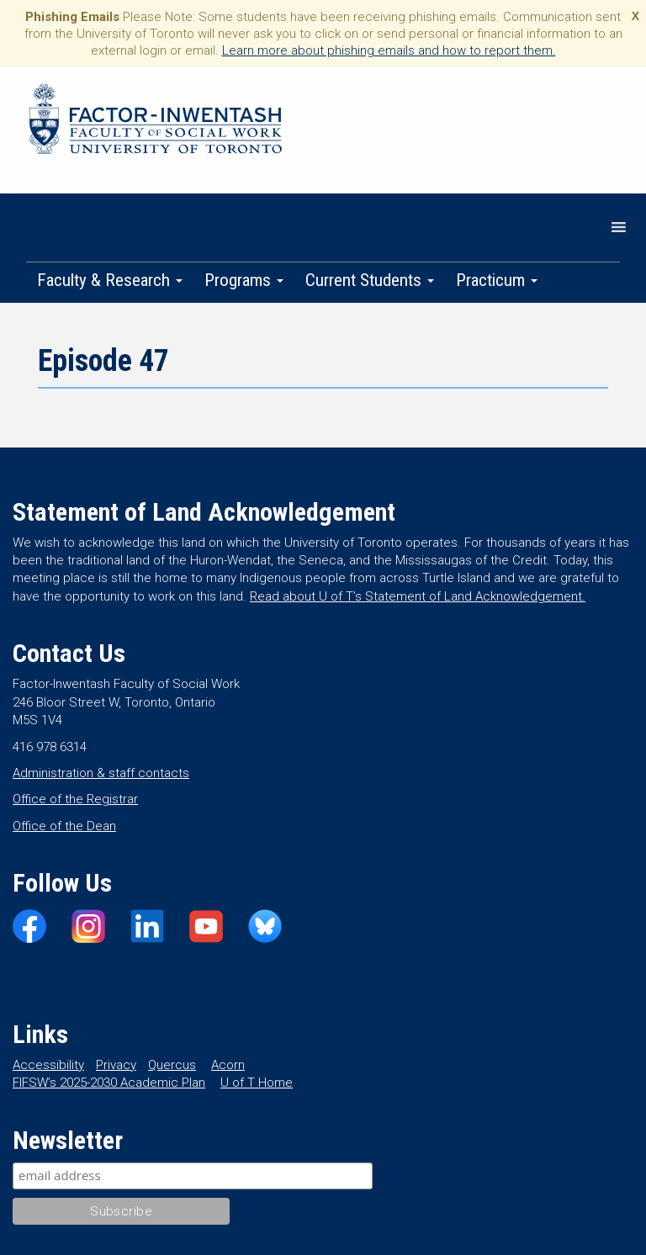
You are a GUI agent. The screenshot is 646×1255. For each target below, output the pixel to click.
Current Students (369, 280)
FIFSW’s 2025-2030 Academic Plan (109, 1082)
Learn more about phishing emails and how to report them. (389, 50)
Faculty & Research (110, 280)
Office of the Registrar (75, 799)
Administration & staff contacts (101, 773)
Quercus (172, 1064)
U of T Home (256, 1082)
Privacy (116, 1064)
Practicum (496, 280)
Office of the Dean (64, 826)
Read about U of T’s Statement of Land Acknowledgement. (417, 596)
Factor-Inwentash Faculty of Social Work (155, 122)
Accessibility (48, 1064)
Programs (243, 280)
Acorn (228, 1064)
